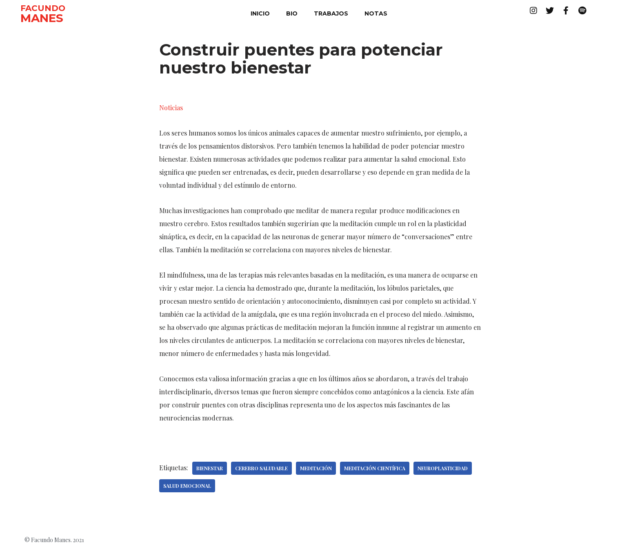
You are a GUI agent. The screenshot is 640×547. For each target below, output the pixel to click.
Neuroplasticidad (443, 468)
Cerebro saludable (261, 468)
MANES (41, 18)
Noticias (171, 107)
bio (292, 13)
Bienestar (209, 468)
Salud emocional (187, 486)
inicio (260, 13)
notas (375, 13)
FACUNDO (42, 8)
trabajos (331, 13)
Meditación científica (374, 468)
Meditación (316, 468)
